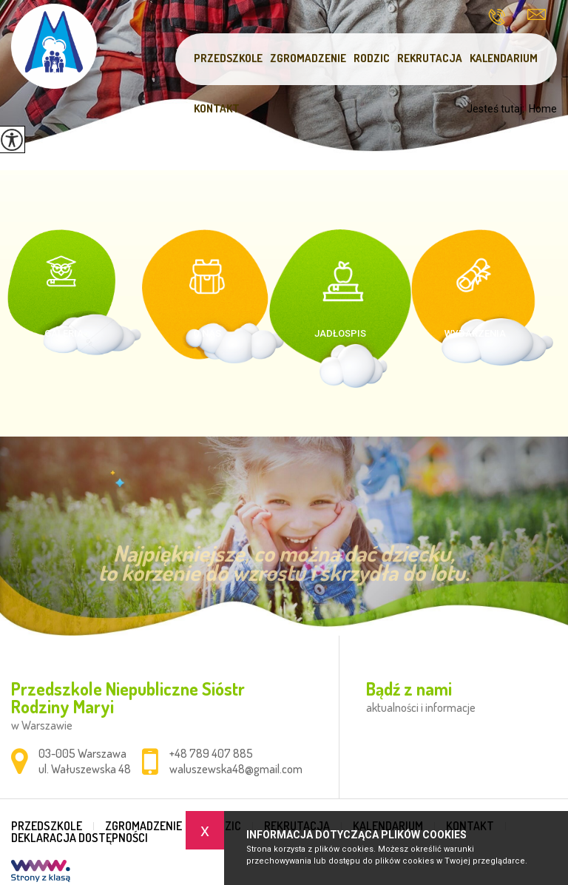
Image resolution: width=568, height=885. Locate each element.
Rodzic (372, 58)
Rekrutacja (429, 58)
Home (543, 109)
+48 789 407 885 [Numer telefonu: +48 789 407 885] (211, 753)
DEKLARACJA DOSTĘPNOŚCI (79, 838)
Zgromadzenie (308, 58)
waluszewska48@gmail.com (536, 14)
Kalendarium (504, 58)
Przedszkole (228, 58)
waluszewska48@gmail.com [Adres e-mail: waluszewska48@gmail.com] (235, 768)
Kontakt (217, 108)
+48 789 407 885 (496, 17)
